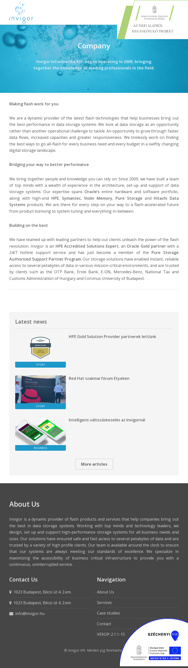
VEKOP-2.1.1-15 (111, 634)
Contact (104, 623)
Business (40, 448)
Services (104, 602)
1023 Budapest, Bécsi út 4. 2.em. (42, 592)
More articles (94, 464)
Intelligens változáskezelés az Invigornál (107, 420)
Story (40, 364)
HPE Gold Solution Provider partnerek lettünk (112, 336)
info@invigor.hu (30, 613)
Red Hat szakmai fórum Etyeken (99, 378)
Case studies (108, 613)
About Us (105, 592)
